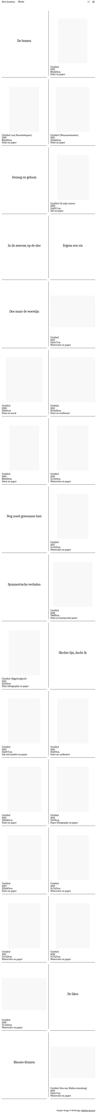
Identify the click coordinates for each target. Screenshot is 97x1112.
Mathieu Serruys (88, 1110)
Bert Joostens (8, 1)
